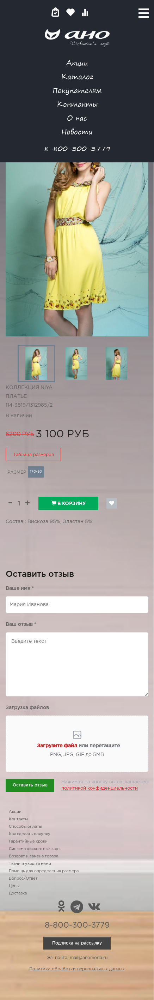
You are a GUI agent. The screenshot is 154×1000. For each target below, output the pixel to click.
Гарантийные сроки (28, 841)
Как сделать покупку (29, 834)
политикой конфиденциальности (99, 788)
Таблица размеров (33, 455)
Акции (77, 62)
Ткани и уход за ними (30, 864)
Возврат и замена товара (33, 856)
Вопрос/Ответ (23, 878)
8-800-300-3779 (77, 148)
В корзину (68, 503)
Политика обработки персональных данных (77, 969)
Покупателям (77, 90)
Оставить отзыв (30, 785)
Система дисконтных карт (34, 849)
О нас (77, 118)
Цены (14, 886)
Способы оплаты (25, 826)
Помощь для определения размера (44, 871)
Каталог (77, 76)
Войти (99, 12)
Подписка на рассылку (77, 943)
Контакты (77, 104)
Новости (77, 131)
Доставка (18, 893)
